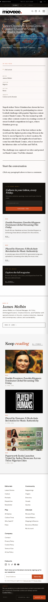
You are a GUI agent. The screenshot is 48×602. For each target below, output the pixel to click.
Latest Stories (9, 490)
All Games (8, 514)
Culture (7, 494)
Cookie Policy (9, 545)
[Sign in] (39, 11)
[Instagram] (6, 564)
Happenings (29, 490)
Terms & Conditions (10, 592)
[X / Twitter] (9, 564)
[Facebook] (15, 564)
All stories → (9, 281)
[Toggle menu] (44, 11)
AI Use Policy (9, 552)
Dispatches (9, 501)
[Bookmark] (39, 52)
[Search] (32, 11)
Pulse (6, 525)
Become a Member (31, 525)
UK (21, 5)
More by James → (11, 325)
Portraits (8, 497)
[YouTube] (18, 564)
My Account (29, 528)
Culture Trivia (9, 517)
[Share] (34, 52)
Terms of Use (9, 548)
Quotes (28, 505)
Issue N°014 (7, 1)
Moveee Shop (30, 514)
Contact (7, 537)
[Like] (44, 52)
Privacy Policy (9, 541)
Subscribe (37, 577)
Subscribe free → (24, 208)
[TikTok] (12, 564)
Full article (7, 69)
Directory (28, 497)
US (25, 5)
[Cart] (36, 11)
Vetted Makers (30, 517)
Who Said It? (9, 521)
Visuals (27, 501)
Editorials (13, 18)
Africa (31, 5)
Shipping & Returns (31, 521)
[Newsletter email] (18, 577)
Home (5, 18)
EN (41, 1)
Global (15, 5)
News (20, 18)
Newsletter (8, 505)
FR (45, 1)
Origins (27, 494)
